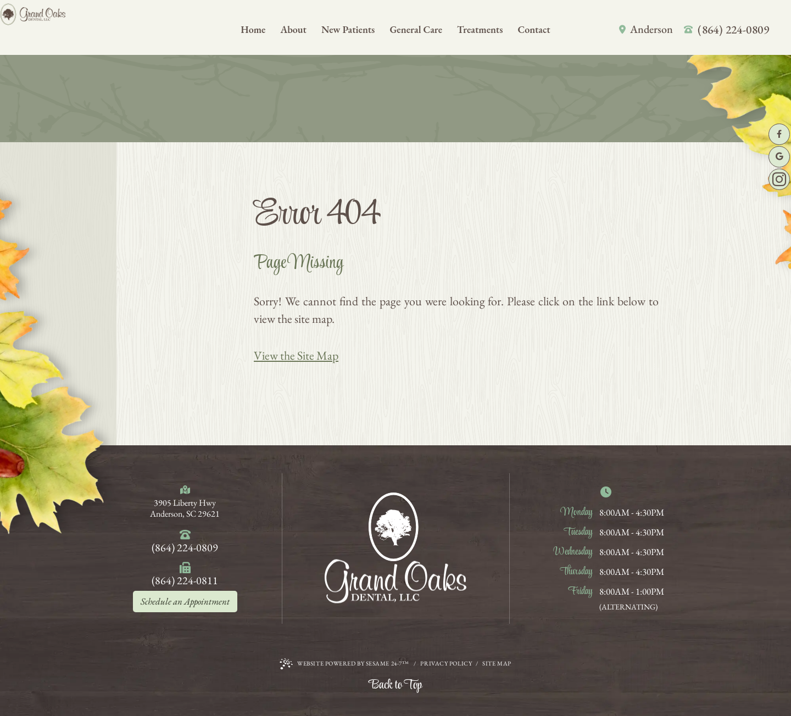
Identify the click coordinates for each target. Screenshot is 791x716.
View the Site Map (296, 355)
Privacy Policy (446, 663)
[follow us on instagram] (779, 179)
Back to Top (395, 685)
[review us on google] (779, 156)
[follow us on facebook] (779, 134)
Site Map (496, 663)
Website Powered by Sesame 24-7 (344, 663)
